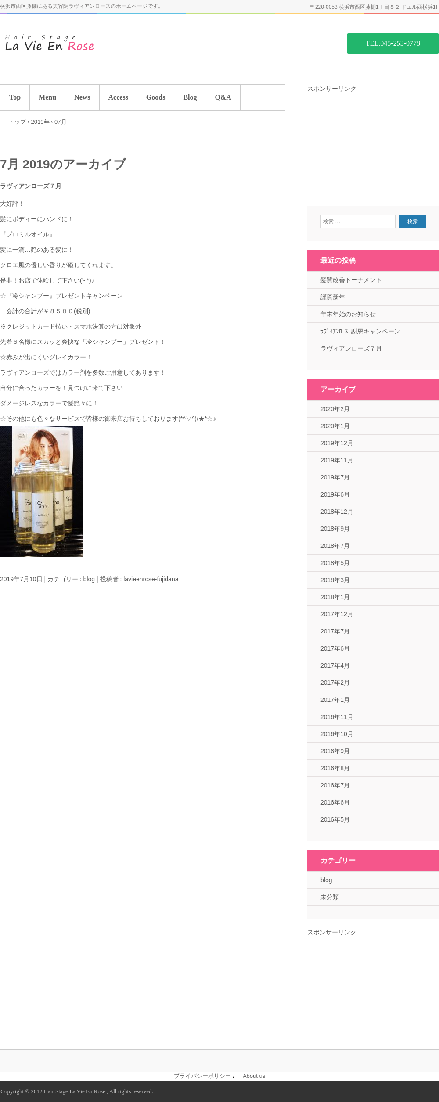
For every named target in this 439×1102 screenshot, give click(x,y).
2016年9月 (335, 751)
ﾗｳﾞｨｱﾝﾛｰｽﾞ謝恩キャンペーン (360, 331)
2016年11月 (336, 716)
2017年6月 (335, 648)
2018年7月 (335, 545)
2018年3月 (335, 579)
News (82, 97)
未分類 (329, 897)
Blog (190, 97)
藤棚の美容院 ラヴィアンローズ (66, 42)
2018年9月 (335, 528)
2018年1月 (335, 597)
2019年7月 (335, 477)
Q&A (223, 97)
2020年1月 (335, 425)
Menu (47, 97)
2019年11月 (336, 460)
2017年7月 (335, 631)
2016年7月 (335, 785)
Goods (156, 97)
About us (254, 1076)
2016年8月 (335, 768)
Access (118, 97)
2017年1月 (335, 699)
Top (15, 97)
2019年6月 (335, 494)
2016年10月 (336, 733)
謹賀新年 (332, 297)
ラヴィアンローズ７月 (30, 186)
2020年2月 (335, 408)
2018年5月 (335, 562)
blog (89, 579)
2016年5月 (335, 819)
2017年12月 (336, 614)
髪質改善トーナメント (351, 279)
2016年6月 (335, 802)
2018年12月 (336, 511)
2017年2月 (335, 682)
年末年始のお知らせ (348, 314)
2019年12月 (336, 443)
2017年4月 (335, 665)
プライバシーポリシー (202, 1076)
